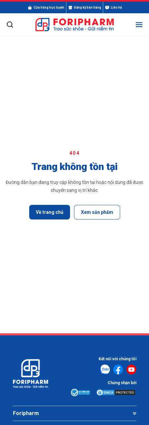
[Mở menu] (139, 24)
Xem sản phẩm (97, 212)
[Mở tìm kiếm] (10, 25)
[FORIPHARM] (75, 25)
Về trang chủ (49, 212)
